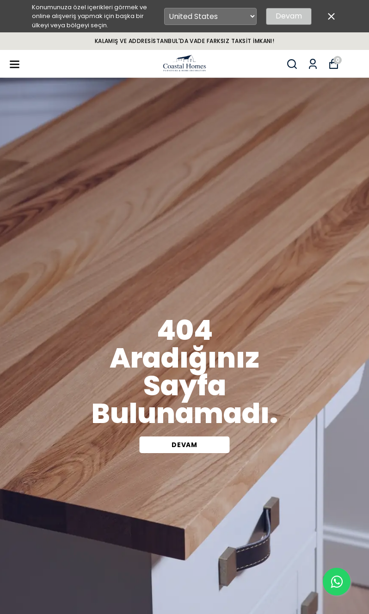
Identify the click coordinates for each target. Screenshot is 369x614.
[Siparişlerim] (313, 64)
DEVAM (184, 444)
